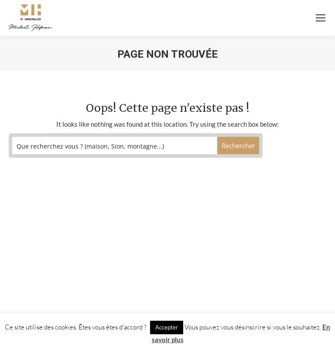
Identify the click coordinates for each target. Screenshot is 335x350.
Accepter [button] (166, 327)
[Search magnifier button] (238, 145)
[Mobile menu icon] (320, 18)
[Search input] (115, 145)
